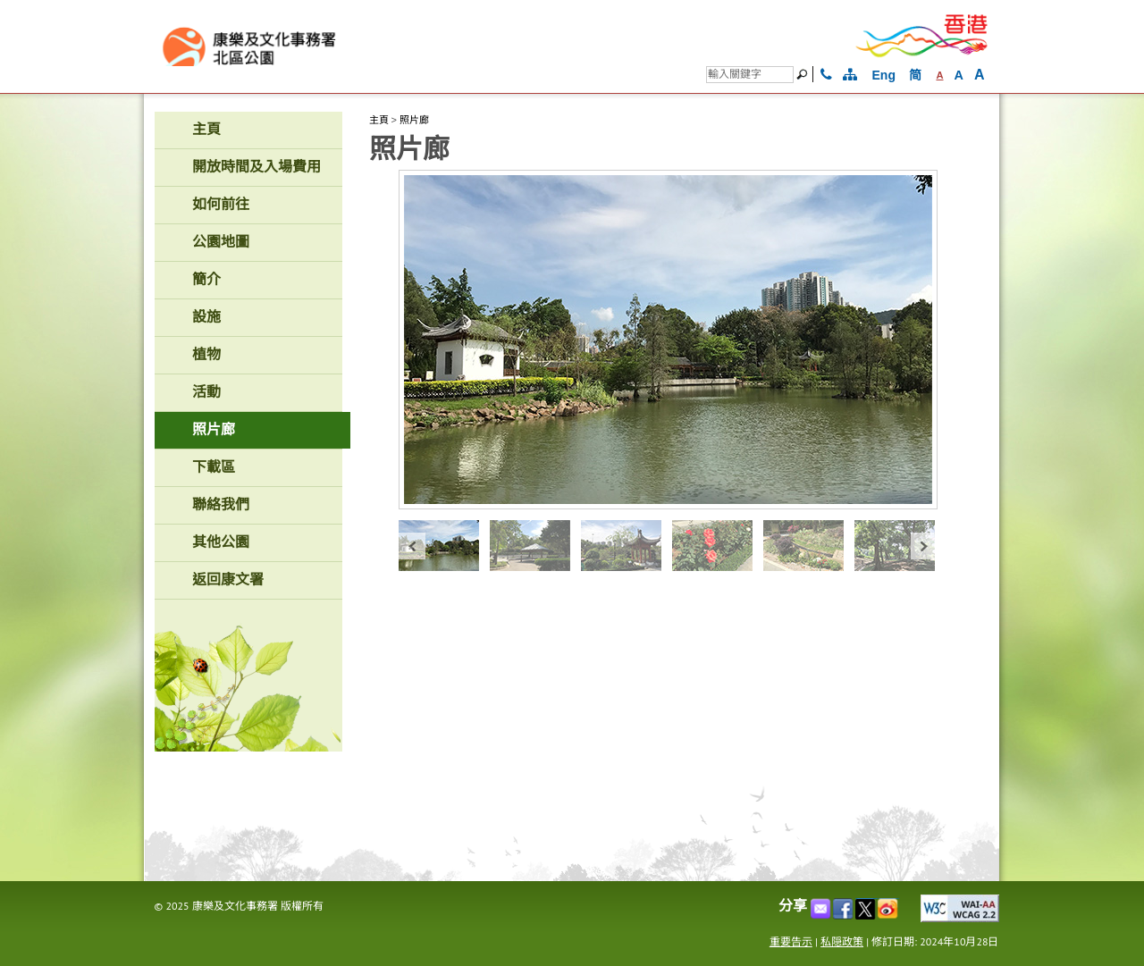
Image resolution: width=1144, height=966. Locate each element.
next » (924, 545)
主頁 (379, 119)
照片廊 (414, 119)
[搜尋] (750, 74)
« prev (412, 545)
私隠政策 (841, 941)
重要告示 (791, 941)
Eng (884, 75)
